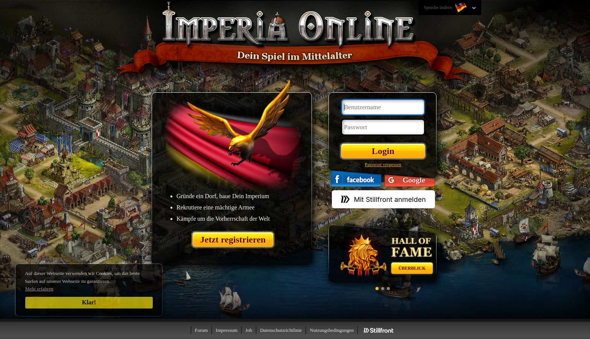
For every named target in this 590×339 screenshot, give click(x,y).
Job (248, 330)
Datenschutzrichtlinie (281, 330)
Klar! (89, 302)
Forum (201, 330)
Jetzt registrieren (233, 239)
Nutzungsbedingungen (332, 330)
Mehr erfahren (39, 289)
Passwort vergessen (383, 164)
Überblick (412, 268)
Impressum (226, 330)
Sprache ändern (446, 7)
